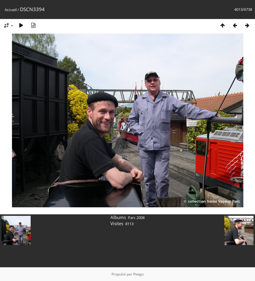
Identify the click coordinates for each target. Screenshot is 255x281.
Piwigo (138, 274)
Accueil (11, 9)
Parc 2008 (136, 217)
